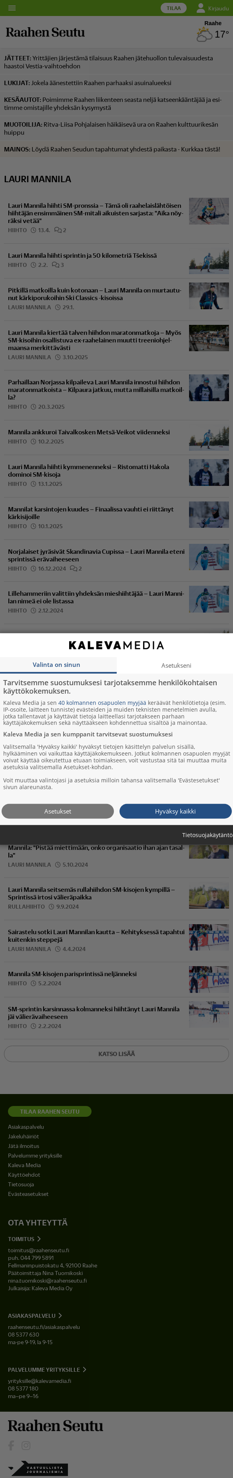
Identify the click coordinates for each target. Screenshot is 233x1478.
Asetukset (57, 811)
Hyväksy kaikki (175, 811)
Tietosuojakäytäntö (207, 834)
